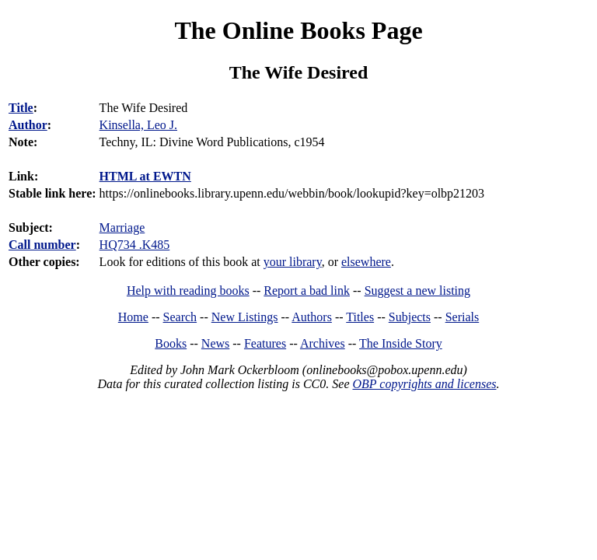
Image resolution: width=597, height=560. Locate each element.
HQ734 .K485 (135, 244)
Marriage (122, 227)
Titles (360, 317)
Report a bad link (307, 290)
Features (265, 343)
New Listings (244, 317)
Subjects (410, 317)
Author (28, 124)
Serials (462, 317)
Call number (42, 244)
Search (180, 317)
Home (133, 317)
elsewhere (366, 261)
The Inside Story (400, 343)
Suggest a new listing (417, 290)
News (215, 343)
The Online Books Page (298, 30)
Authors (312, 317)
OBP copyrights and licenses (424, 383)
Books (171, 343)
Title (21, 107)
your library (293, 261)
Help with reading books (188, 290)
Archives (322, 343)
